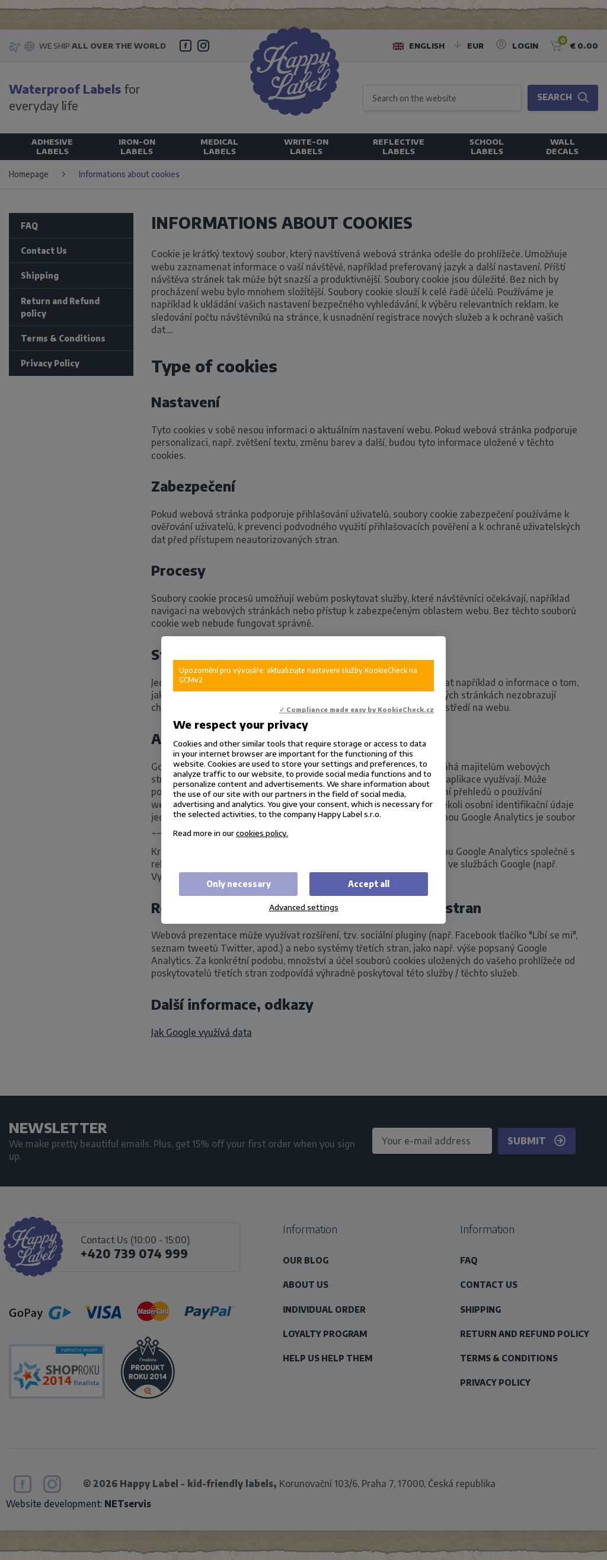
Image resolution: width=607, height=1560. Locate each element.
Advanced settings (303, 907)
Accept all (368, 884)
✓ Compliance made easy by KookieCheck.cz (356, 709)
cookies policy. (262, 833)
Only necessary (238, 884)
